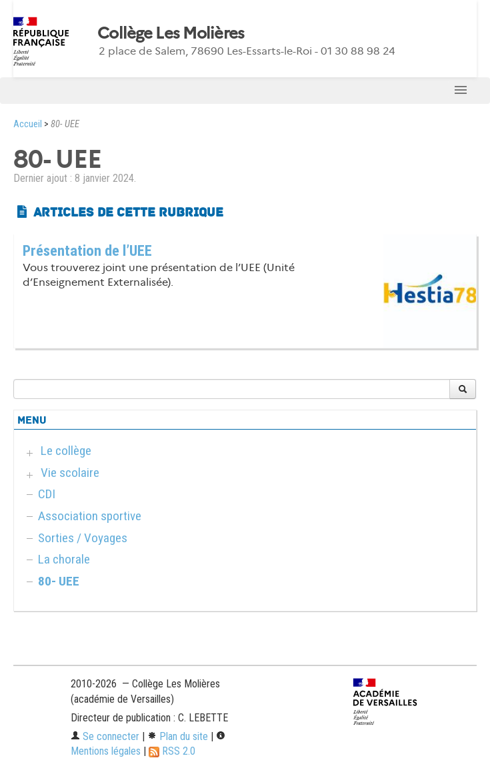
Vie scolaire (70, 472)
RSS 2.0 (172, 751)
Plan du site (177, 736)
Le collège (66, 450)
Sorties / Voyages (82, 538)
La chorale (64, 559)
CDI (46, 494)
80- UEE (58, 581)
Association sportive (89, 516)
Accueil (27, 124)
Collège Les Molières (171, 33)
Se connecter (105, 736)
